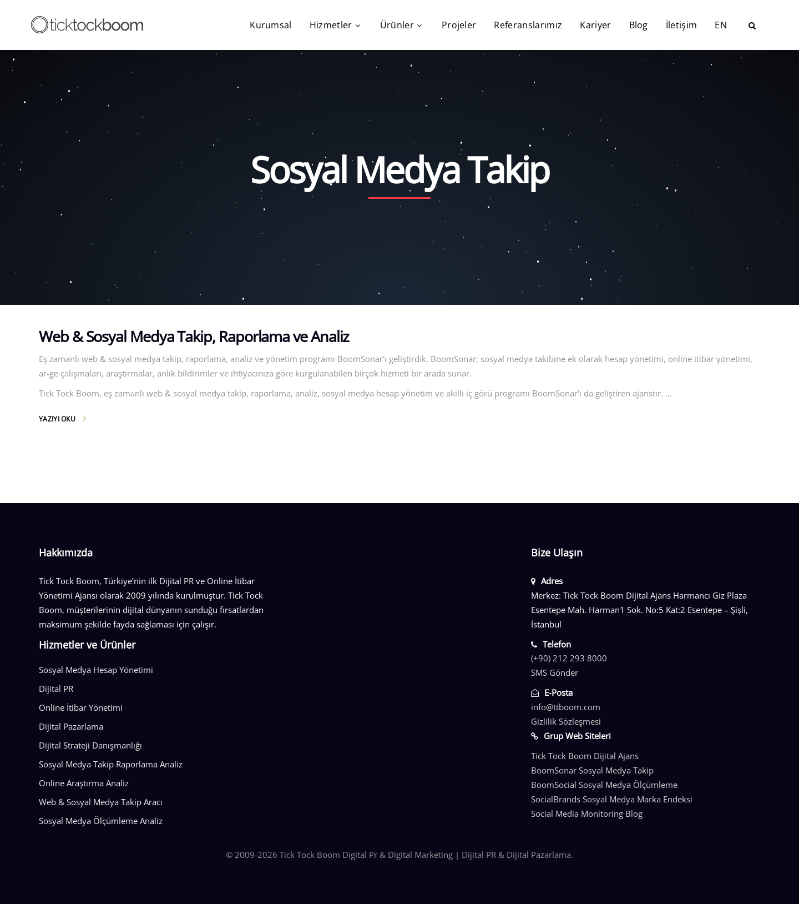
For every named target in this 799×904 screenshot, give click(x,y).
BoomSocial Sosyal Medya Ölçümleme (604, 784)
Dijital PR (56, 688)
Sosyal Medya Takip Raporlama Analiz (111, 764)
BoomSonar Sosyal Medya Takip (592, 770)
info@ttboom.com (565, 706)
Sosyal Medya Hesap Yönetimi (96, 669)
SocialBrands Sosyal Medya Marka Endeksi (611, 799)
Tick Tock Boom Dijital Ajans (585, 755)
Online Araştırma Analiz (84, 783)
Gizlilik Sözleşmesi (566, 721)
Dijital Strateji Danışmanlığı (90, 745)
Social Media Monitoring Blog (587, 813)
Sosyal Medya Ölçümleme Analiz (101, 820)
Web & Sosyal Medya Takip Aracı (101, 801)
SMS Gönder (554, 672)
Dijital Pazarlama (71, 726)
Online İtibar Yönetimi (81, 707)
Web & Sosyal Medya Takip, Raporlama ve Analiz (194, 336)
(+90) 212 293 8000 (569, 658)
